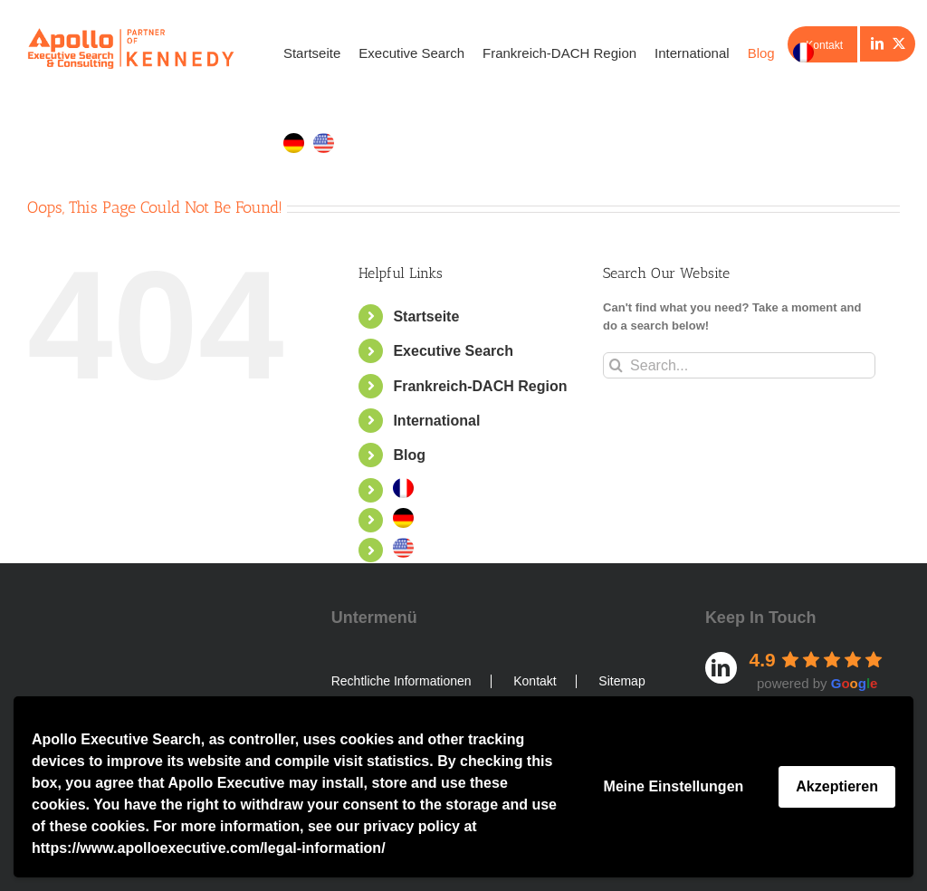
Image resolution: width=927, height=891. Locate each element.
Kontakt (534, 680)
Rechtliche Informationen (401, 680)
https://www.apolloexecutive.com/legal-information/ (209, 848)
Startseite (426, 316)
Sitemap (621, 680)
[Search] (616, 365)
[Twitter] (899, 43)
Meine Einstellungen (674, 786)
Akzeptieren (837, 786)
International (436, 420)
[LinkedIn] (877, 43)
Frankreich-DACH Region (480, 385)
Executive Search (453, 351)
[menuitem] (803, 52)
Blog (409, 455)
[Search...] (739, 365)
